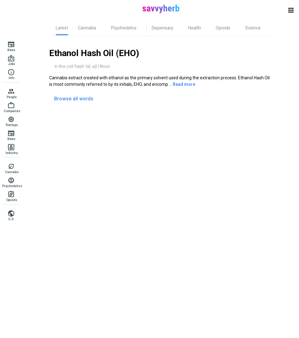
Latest (62, 27)
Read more (184, 84)
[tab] (62, 27)
